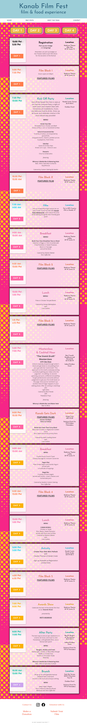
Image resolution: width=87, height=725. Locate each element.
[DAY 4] (17, 685)
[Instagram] (38, 704)
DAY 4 (69, 30)
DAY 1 (17, 30)
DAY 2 (35, 30)
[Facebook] (43, 704)
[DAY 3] (17, 463)
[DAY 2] (17, 219)
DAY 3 (52, 30)
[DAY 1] (17, 56)
